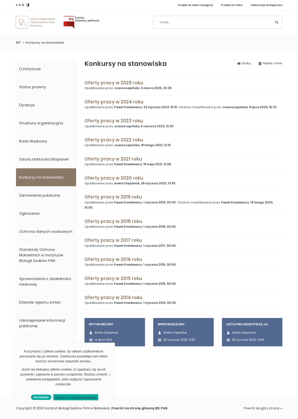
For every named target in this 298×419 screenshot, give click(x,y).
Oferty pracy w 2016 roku (113, 259)
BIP (18, 42)
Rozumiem (41, 397)
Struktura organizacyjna (41, 123)
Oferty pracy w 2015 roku (113, 278)
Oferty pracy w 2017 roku (113, 240)
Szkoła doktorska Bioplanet (44, 159)
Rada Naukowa (33, 141)
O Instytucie (30, 68)
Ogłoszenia (29, 213)
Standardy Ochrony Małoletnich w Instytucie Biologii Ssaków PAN (41, 255)
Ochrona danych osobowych (45, 231)
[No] (110, 375)
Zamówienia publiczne (39, 195)
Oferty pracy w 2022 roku (113, 140)
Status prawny (32, 87)
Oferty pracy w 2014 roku (113, 297)
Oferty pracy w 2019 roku (113, 197)
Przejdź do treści (232, 5)
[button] (17, 5)
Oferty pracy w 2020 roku (113, 178)
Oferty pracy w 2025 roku (113, 83)
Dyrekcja (27, 105)
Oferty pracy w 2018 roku (113, 221)
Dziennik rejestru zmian (40, 302)
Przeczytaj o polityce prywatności (75, 397)
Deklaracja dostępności (266, 5)
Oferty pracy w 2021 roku (113, 159)
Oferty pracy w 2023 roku (113, 121)
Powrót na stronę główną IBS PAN (139, 408)
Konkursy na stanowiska (41, 177)
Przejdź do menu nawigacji (195, 5)
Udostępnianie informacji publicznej (42, 323)
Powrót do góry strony (262, 408)
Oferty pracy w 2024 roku (114, 102)
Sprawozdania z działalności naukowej (45, 281)
